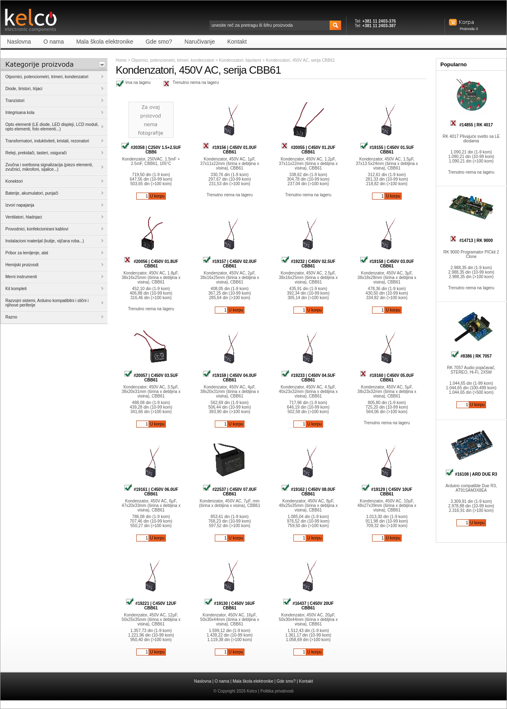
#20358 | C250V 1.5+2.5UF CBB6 (151, 149)
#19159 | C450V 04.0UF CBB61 (229, 377)
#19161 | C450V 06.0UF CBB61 (151, 491)
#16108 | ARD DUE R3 (471, 474)
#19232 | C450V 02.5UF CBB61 (308, 263)
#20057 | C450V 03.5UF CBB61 (151, 377)
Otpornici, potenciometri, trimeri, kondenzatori (172, 60)
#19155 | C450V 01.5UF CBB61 (387, 149)
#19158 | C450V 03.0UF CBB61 (387, 263)
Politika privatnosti (277, 691)
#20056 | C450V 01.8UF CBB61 (151, 263)
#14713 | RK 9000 (471, 240)
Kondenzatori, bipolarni (240, 60)
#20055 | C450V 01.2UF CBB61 (308, 149)
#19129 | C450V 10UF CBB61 (386, 491)
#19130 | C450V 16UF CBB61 (229, 605)
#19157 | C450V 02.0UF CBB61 (229, 263)
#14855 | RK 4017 (471, 125)
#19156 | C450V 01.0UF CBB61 (229, 149)
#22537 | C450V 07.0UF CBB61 (229, 491)
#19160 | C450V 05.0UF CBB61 (387, 377)
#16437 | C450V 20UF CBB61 (308, 605)
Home (121, 60)
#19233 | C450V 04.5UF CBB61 (308, 377)
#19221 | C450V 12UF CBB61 (151, 605)
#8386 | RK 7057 (471, 356)
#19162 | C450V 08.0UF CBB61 (308, 491)
